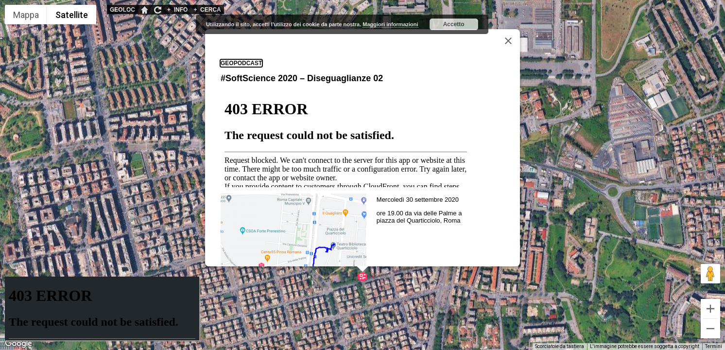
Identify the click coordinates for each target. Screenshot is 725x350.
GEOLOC (122, 9)
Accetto (454, 24)
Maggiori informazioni (390, 24)
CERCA (207, 9)
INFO (177, 9)
